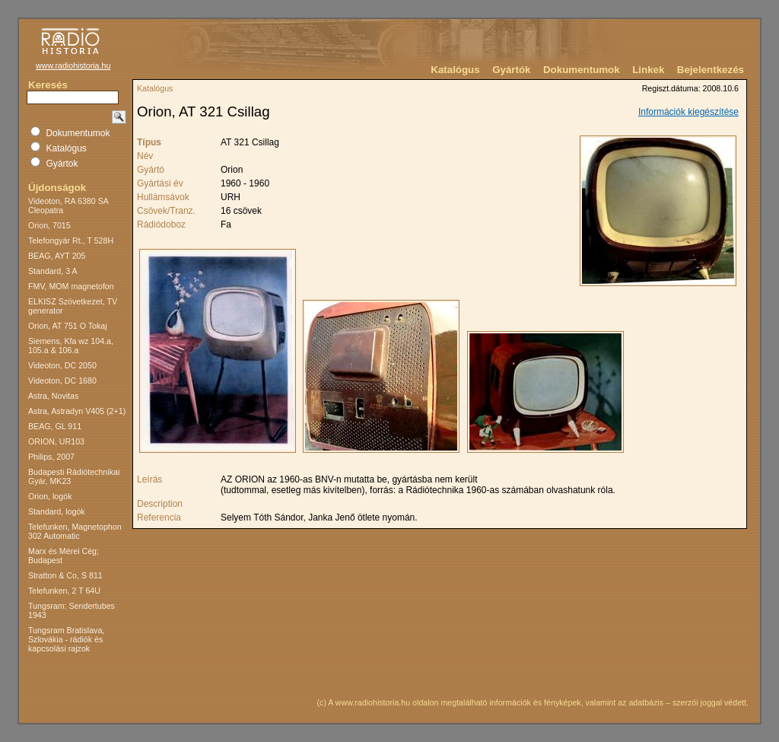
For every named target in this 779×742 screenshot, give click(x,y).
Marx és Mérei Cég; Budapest (63, 555)
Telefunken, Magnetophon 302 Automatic (75, 531)
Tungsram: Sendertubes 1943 (71, 610)
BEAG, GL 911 (54, 426)
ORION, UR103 (56, 441)
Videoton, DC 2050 (62, 365)
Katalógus (455, 69)
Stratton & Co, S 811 (65, 575)
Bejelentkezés (710, 69)
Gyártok (62, 163)
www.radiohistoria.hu (73, 65)
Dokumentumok (581, 69)
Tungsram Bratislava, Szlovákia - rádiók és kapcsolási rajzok (66, 639)
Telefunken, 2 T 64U (64, 590)
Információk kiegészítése (688, 112)
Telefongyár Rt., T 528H (70, 240)
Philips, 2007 (51, 456)
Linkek (648, 69)
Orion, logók (50, 496)
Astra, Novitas (53, 395)
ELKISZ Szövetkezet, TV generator (72, 306)
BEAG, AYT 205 (56, 255)
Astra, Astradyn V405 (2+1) (77, 411)
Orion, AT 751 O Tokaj (67, 325)
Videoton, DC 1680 (62, 380)
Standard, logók (56, 511)
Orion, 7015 (49, 225)
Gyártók (511, 69)
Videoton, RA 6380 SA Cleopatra (68, 205)
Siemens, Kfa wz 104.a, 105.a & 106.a (70, 345)
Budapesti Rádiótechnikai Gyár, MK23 (73, 476)
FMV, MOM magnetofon (71, 286)
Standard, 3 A (53, 270)
